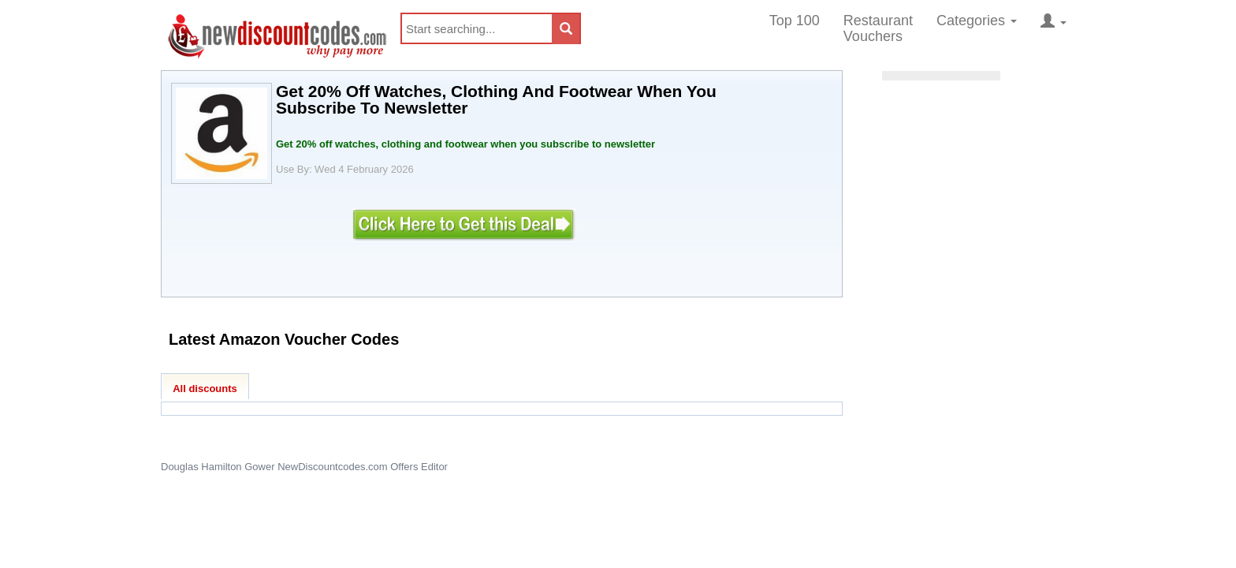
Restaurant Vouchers (878, 28)
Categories (976, 20)
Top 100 (794, 20)
